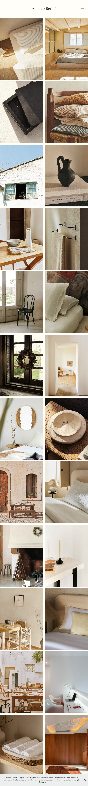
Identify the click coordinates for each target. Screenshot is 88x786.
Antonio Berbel (44, 8)
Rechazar (42, 782)
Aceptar (77, 780)
